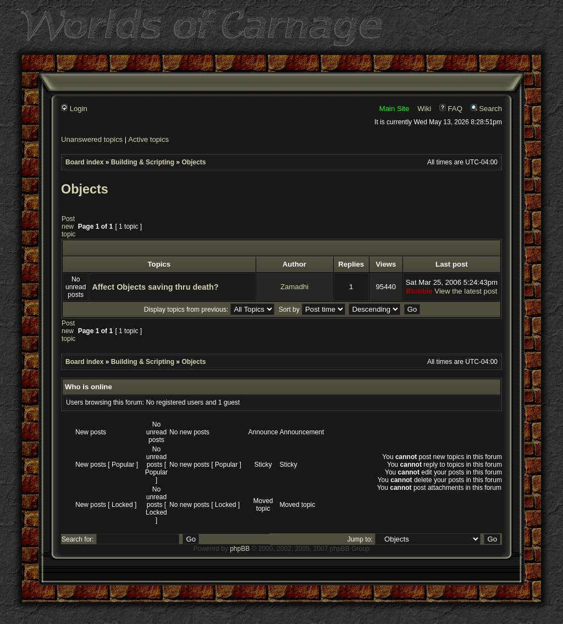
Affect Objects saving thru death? (155, 287)
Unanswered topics (92, 139)
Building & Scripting (142, 162)
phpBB (240, 549)
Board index (84, 162)
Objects (193, 162)
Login (74, 108)
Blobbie (419, 291)
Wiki (424, 108)
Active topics (148, 139)
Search (486, 108)
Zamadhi (294, 287)
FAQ (450, 108)
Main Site (394, 108)
